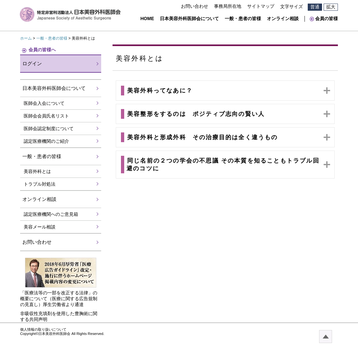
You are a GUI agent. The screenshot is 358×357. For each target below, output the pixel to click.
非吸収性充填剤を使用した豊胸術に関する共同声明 (58, 316)
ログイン (32, 63)
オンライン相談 (283, 18)
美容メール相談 (39, 226)
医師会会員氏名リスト (46, 115)
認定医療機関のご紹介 (46, 141)
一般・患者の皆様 (243, 18)
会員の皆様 (326, 18)
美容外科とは (37, 171)
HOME (147, 18)
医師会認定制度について (49, 128)
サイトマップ (260, 6)
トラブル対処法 (39, 184)
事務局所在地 (227, 6)
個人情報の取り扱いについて (43, 329)
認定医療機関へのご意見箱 (51, 214)
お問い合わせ (194, 6)
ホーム (26, 38)
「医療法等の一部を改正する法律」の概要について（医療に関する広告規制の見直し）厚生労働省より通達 (58, 298)
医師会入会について (44, 103)
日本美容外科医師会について (189, 18)
